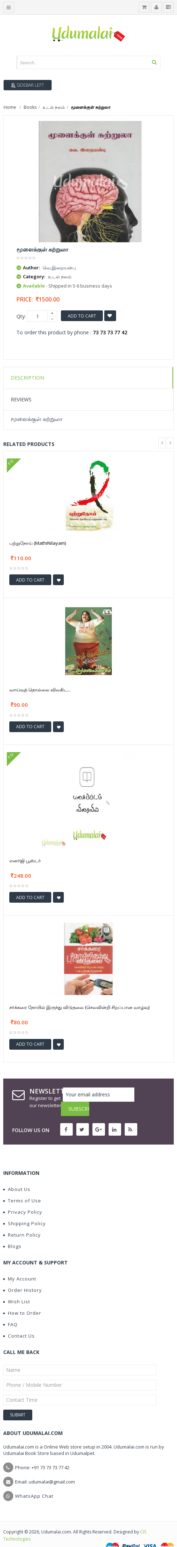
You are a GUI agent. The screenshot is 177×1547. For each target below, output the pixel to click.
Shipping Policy (24, 1209)
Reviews (21, 399)
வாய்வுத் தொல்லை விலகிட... (40, 689)
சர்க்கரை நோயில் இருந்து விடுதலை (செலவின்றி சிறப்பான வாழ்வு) (79, 1007)
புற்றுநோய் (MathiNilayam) (37, 543)
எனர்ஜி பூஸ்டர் (25, 860)
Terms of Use (22, 1186)
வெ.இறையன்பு (59, 267)
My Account (19, 1264)
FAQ (10, 1310)
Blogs (12, 1232)
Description (27, 377)
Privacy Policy (22, 1198)
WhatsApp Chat (34, 1481)
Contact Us (19, 1321)
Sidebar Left (27, 85)
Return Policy (22, 1220)
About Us (16, 1175)
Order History (22, 1276)
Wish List (16, 1287)
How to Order (22, 1298)
